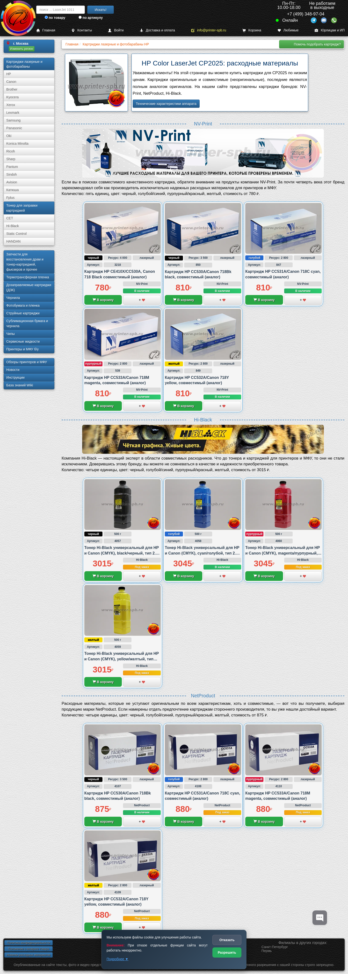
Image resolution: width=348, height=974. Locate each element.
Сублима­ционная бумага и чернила (27, 323)
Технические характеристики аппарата (166, 104)
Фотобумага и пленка (23, 305)
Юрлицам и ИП (330, 30)
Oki (8, 136)
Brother (11, 89)
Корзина (251, 30)
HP (8, 74)
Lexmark (12, 113)
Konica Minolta (17, 143)
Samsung (13, 120)
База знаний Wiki (19, 385)
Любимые (288, 30)
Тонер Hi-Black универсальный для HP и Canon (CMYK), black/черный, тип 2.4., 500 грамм (122, 553)
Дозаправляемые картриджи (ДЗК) (28, 287)
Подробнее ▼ (117, 959)
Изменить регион (21, 49)
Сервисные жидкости (23, 341)
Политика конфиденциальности (28, 943)
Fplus (10, 198)
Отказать (227, 940)
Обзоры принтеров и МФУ (26, 362)
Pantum (12, 167)
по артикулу (91, 18)
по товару (55, 18)
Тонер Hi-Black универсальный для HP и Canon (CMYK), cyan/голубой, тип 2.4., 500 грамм (202, 553)
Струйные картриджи (23, 313)
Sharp (10, 159)
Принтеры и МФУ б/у (22, 349)
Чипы (10, 334)
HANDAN (13, 241)
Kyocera (12, 97)
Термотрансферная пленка (27, 277)
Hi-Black (12, 226)
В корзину (103, 300)
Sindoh (11, 174)
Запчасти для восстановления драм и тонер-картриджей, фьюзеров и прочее (25, 261)
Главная (45, 30)
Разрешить (227, 952)
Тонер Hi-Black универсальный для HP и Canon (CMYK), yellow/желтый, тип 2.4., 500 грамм (121, 658)
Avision (11, 182)
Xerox (10, 105)
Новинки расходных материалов (28, 955)
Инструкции (15, 377)
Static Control (16, 234)
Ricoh (10, 151)
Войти (115, 30)
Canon (11, 82)
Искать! (101, 10)
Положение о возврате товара (28, 949)
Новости (12, 370)
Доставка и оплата (157, 30)
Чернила (13, 298)
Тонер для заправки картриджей (21, 207)
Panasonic (14, 128)
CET (9, 218)
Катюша (12, 190)
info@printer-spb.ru (208, 30)
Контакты (81, 30)
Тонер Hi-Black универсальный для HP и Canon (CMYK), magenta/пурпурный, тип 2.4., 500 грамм (282, 553)
